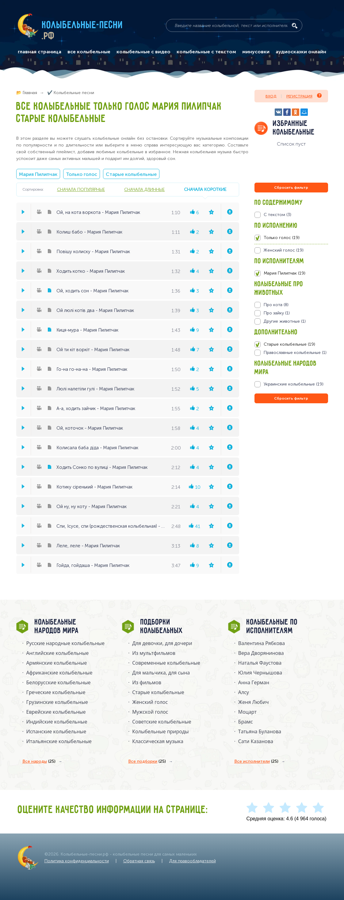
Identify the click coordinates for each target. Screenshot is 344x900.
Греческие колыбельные (56, 692)
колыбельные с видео (143, 51)
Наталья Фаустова (259, 662)
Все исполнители (256, 761)
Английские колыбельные (57, 653)
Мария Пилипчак (38, 174)
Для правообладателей (192, 861)
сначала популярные (81, 189)
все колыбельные (88, 51)
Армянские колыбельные (56, 662)
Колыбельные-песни (82, 25)
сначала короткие (205, 189)
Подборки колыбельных (161, 626)
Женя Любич (253, 702)
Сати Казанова (255, 741)
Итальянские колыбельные (59, 741)
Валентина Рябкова (261, 643)
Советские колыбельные (161, 721)
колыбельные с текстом (206, 51)
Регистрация (304, 95)
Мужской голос (150, 711)
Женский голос (150, 702)
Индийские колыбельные (56, 721)
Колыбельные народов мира (57, 626)
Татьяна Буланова (259, 731)
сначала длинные (144, 189)
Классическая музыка (157, 741)
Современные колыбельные (166, 662)
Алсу (243, 692)
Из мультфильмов (153, 653)
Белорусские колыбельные (58, 682)
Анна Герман (253, 682)
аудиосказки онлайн (301, 51)
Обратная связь (139, 861)
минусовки (255, 51)
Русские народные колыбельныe (65, 643)
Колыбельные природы (160, 731)
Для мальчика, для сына (161, 672)
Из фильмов (146, 682)
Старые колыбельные (131, 174)
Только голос (81, 174)
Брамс (245, 721)
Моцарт (247, 711)
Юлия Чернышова (260, 672)
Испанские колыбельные (56, 731)
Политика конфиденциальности (76, 861)
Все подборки (147, 761)
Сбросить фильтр (291, 187)
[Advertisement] (291, 470)
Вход (271, 96)
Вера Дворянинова (261, 653)
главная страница (39, 51)
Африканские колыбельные (59, 672)
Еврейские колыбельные (56, 711)
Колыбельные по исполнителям (272, 626)
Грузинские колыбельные (57, 702)
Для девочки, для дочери (162, 643)
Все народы (38, 761)
